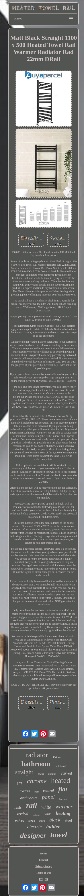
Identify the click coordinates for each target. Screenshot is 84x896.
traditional (60, 766)
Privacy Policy (43, 866)
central (48, 791)
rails (18, 807)
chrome (37, 781)
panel (48, 797)
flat (62, 789)
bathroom (35, 764)
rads (42, 821)
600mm (52, 773)
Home (43, 853)
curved (66, 773)
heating (63, 813)
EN (41, 879)
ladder (53, 826)
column (36, 814)
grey (20, 783)
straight (24, 772)
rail (31, 805)
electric (34, 826)
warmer (64, 807)
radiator (37, 755)
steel (68, 820)
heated (60, 781)
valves (19, 821)
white (46, 807)
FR (46, 879)
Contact (43, 859)
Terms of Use (43, 872)
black (54, 820)
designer (33, 835)
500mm (56, 757)
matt (37, 791)
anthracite (28, 798)
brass (41, 773)
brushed (63, 799)
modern (25, 791)
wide (48, 814)
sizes (31, 821)
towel (58, 835)
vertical (22, 814)
